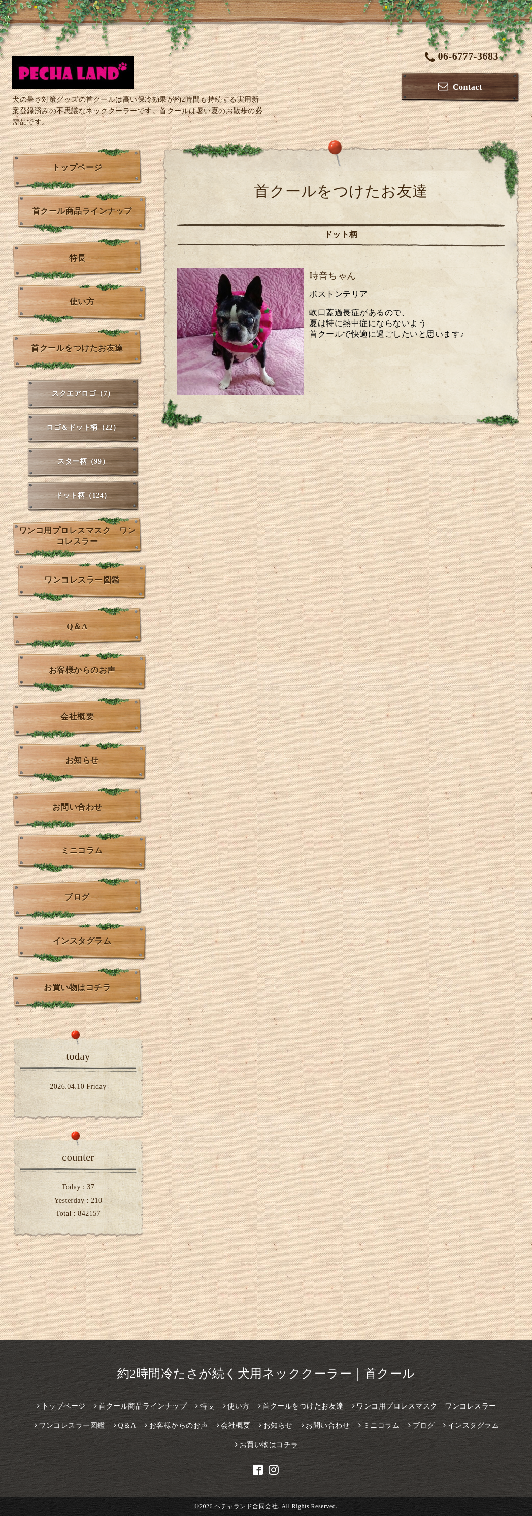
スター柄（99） (83, 461)
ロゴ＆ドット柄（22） (83, 427)
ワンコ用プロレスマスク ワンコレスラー (77, 536)
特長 (77, 258)
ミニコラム (82, 850)
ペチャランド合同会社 (246, 1506)
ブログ (77, 897)
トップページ (77, 167)
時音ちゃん (332, 276)
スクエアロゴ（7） (83, 394)
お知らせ (82, 760)
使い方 (82, 301)
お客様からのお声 (82, 670)
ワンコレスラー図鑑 (82, 579)
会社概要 (77, 716)
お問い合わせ (77, 807)
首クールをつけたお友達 (77, 348)
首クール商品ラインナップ (82, 211)
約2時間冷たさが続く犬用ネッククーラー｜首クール (266, 1373)
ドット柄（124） (83, 495)
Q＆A (77, 626)
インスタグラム (82, 940)
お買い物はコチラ (77, 987)
